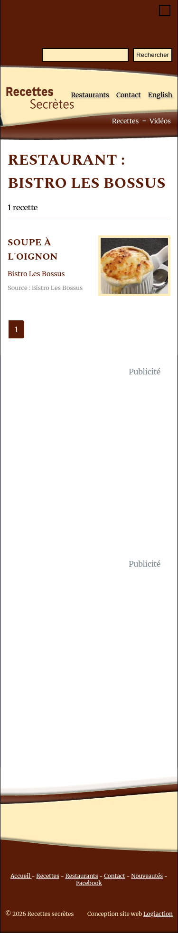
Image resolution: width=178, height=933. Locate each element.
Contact (128, 95)
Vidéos (160, 121)
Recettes (125, 121)
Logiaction (158, 913)
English (160, 95)
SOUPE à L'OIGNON (33, 249)
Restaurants (90, 95)
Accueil (21, 875)
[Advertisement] (89, 468)
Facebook (89, 882)
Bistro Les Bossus (36, 274)
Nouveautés (147, 875)
